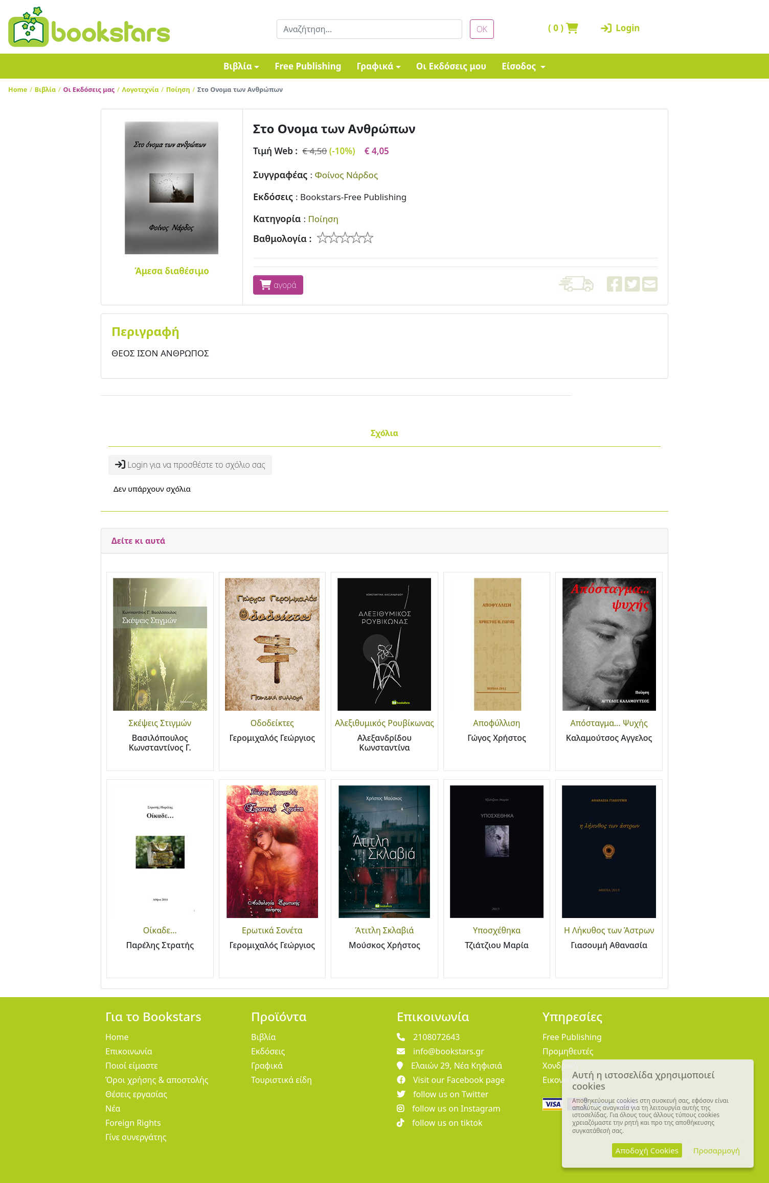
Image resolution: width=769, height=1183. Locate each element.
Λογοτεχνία (140, 89)
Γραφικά (374, 66)
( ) (563, 28)
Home (17, 89)
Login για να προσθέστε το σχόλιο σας (190, 464)
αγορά (278, 285)
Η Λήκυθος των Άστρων (609, 930)
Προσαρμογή (716, 1150)
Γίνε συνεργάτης (136, 1137)
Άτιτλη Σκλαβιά (384, 930)
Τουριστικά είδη (281, 1079)
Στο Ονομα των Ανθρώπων (240, 89)
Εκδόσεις (273, 196)
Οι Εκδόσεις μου (451, 66)
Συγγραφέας (280, 174)
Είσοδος (520, 66)
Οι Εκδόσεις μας (89, 89)
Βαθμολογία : (282, 238)
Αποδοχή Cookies (647, 1150)
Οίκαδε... (160, 930)
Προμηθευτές (568, 1051)
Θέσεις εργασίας (136, 1094)
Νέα (113, 1108)
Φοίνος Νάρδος (346, 175)
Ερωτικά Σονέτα (272, 930)
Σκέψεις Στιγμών (160, 723)
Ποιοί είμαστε (131, 1065)
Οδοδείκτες (272, 723)
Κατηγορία (277, 218)
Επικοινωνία (128, 1051)
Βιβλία (237, 66)
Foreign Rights (133, 1122)
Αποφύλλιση (497, 723)
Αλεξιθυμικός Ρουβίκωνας (384, 723)
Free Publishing (308, 66)
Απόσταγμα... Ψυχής (609, 723)
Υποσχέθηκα (497, 930)
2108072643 (428, 1037)
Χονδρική (560, 1065)
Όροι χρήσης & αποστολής (157, 1079)
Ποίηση (178, 89)
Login (620, 28)
